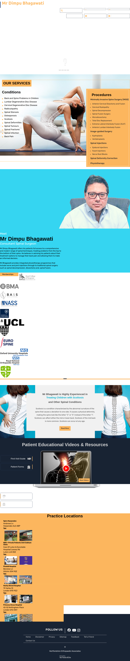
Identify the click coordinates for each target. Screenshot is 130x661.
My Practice (29, 23)
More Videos (84, 480)
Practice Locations (65, 516)
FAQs (115, 23)
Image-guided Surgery (101, 131)
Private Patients (75, 16)
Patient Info (52, 23)
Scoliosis (8, 119)
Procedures (101, 95)
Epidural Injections (100, 147)
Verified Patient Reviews (84, 23)
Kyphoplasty (97, 136)
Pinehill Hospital (9, 566)
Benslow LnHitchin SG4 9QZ (10, 571)
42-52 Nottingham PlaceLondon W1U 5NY (13, 609)
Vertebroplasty (98, 139)
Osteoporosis (10, 115)
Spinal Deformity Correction (103, 158)
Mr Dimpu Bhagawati (30, 240)
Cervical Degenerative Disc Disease (20, 105)
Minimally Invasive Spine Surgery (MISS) (109, 99)
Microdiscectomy (99, 117)
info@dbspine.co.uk (96, 16)
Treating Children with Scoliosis (65, 397)
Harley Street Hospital (12, 586)
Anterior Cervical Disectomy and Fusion (108, 104)
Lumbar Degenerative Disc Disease (20, 102)
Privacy (52, 637)
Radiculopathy (11, 108)
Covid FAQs (65, 23)
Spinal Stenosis (11, 112)
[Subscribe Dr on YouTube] (74, 630)
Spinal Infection (11, 133)
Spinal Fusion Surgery (101, 114)
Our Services (16, 83)
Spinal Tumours (11, 126)
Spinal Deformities (12, 122)
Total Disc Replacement (102, 121)
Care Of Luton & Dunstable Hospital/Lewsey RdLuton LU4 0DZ (14, 551)
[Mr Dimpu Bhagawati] (22, 4)
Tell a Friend (89, 637)
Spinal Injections (98, 143)
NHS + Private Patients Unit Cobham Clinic (17, 544)
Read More (65, 428)
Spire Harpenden (9, 521)
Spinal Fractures (12, 129)
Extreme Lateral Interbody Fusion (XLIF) (108, 124)
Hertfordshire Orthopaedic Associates (65, 651)
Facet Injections (99, 151)
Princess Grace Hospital (12, 605)
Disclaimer (39, 637)
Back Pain (9, 136)
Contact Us (30, 641)
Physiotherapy (97, 163)
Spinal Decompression (101, 110)
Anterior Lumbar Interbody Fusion (106, 127)
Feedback (75, 637)
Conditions (11, 92)
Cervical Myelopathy (100, 107)
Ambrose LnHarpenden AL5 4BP (11, 525)
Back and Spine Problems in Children (21, 98)
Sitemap (63, 637)
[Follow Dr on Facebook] (69, 630)
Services (40, 23)
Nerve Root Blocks (99, 154)
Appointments (104, 23)
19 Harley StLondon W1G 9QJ (10, 590)
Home (18, 23)
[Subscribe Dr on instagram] (78, 630)
